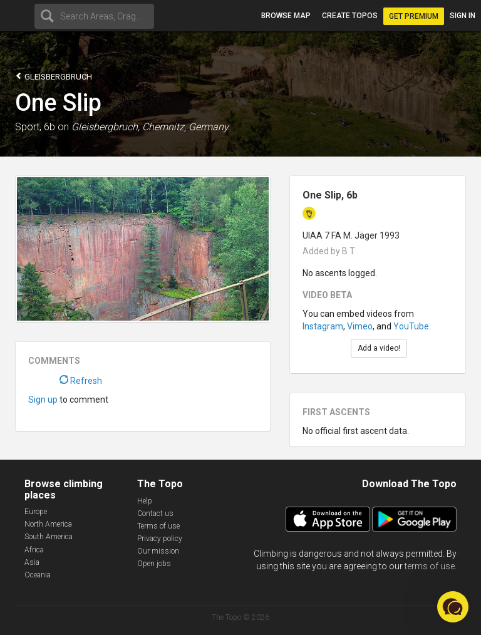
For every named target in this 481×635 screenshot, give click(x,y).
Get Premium (413, 16)
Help (144, 501)
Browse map (286, 15)
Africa (34, 549)
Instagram (323, 326)
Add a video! (379, 348)
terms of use (430, 566)
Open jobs (154, 563)
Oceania (37, 574)
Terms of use (158, 526)
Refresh (80, 381)
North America (48, 524)
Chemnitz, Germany (185, 127)
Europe (35, 511)
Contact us (155, 513)
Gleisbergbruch (53, 76)
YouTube (411, 326)
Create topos (350, 15)
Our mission (158, 551)
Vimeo (360, 326)
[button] (452, 606)
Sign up (43, 400)
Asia (31, 562)
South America (48, 536)
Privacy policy (159, 538)
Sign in (462, 15)
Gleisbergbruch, (105, 127)
